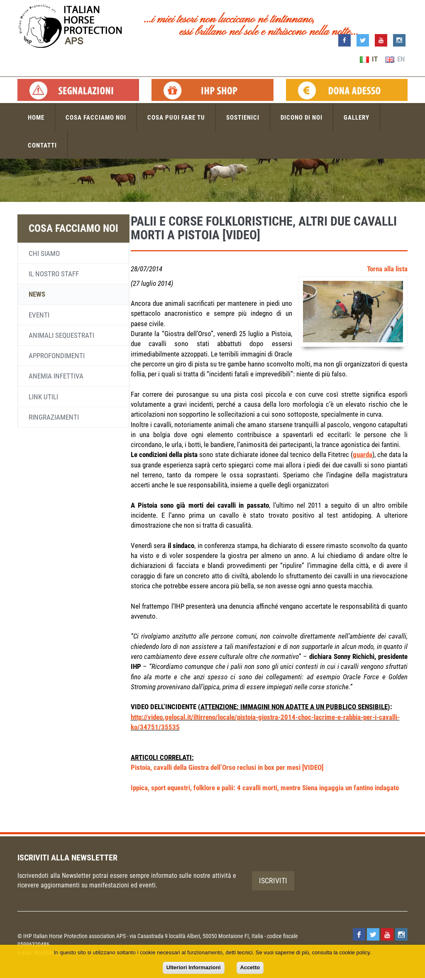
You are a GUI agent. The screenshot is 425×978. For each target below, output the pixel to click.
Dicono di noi (301, 117)
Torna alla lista (387, 269)
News (37, 294)
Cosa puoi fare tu (176, 117)
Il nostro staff (54, 274)
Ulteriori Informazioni (193, 967)
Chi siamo (44, 253)
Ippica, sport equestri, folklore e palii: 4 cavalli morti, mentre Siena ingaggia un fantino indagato (265, 788)
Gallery (356, 117)
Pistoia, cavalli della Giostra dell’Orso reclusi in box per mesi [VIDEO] (227, 767)
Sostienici (242, 117)
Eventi (39, 315)
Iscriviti (273, 880)
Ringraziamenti (54, 417)
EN (395, 59)
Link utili (43, 397)
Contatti (42, 145)
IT (369, 59)
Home (36, 117)
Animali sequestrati (61, 335)
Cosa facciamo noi (96, 117)
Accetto (250, 967)
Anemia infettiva (56, 376)
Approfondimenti (57, 355)
